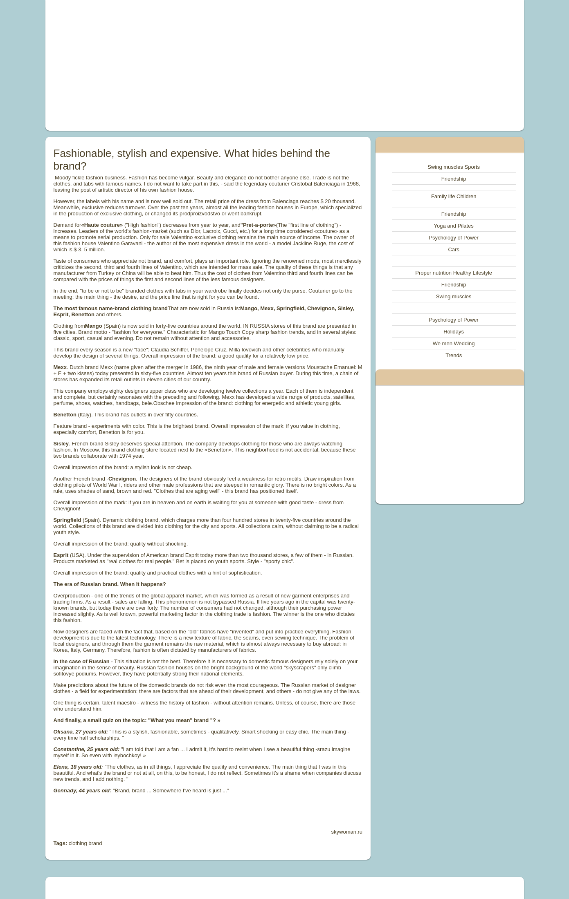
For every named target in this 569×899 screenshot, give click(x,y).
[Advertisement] (192, 65)
